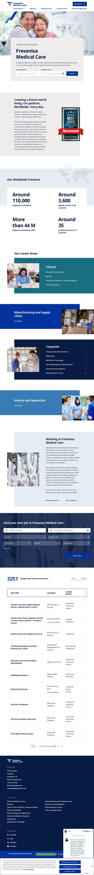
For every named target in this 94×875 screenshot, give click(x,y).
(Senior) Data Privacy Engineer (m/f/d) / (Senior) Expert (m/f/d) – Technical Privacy (27, 620)
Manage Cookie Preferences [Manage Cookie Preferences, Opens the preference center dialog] (70, 862)
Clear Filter (7, 549)
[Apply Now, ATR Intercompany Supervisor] (82, 720)
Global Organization (14, 780)
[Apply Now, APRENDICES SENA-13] (82, 676)
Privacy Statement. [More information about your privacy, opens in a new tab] (28, 869)
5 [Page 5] (46, 746)
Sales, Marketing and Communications (66, 365)
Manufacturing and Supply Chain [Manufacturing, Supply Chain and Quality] (18, 813)
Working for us (46, 9)
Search (72, 74)
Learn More (34, 321)
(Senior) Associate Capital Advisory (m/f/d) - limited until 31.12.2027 (25, 605)
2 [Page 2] (41, 746)
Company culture (53, 500)
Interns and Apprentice (53, 810)
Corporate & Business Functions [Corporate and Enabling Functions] (18, 816)
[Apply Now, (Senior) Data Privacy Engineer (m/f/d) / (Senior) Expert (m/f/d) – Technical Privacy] (82, 621)
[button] (63, 73)
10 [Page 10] (55, 746)
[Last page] (62, 746)
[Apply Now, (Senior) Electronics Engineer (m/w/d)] (82, 635)
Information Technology (66, 360)
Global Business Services (66, 373)
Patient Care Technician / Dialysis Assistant (66, 281)
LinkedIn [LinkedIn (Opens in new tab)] (11, 835)
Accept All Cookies (70, 871)
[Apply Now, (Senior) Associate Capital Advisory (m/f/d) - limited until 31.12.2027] (82, 607)
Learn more (34, 405)
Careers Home (12, 771)
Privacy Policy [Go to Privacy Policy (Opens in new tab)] (63, 854)
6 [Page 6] (48, 746)
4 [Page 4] (44, 746)
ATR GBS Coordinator (19, 704)
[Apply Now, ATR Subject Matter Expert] (82, 735)
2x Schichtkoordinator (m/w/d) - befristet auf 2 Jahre (24, 647)
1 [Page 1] (39, 746)
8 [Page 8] (51, 746)
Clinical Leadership (66, 285)
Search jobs (77, 556)
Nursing (66, 276)
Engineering (66, 356)
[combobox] (52, 73)
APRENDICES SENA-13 (20, 675)
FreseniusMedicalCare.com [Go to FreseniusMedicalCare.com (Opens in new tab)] (16, 788)
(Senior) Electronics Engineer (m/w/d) (26, 634)
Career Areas (19, 9)
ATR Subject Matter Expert (22, 734)
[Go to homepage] (16, 4)
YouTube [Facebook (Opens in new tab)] (11, 846)
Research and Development (66, 369)
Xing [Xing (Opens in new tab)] (10, 839)
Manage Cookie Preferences (46, 854)
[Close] (91, 866)
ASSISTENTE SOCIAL (19, 689)
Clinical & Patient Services (66, 272)
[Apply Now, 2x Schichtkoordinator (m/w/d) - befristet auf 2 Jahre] (82, 648)
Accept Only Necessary (70, 867)
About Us (33, 9)
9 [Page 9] (53, 746)
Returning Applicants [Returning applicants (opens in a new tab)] (79, 9)
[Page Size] (33, 746)
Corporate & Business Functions (66, 352)
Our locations (72, 500)
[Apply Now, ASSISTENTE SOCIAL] (82, 690)
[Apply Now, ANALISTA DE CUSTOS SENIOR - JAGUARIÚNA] (82, 663)
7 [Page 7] (49, 746)
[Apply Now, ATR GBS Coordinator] (82, 705)
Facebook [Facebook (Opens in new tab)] (11, 842)
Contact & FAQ (62, 9)
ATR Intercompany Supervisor (23, 719)
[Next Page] (58, 746)
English (87, 873)
